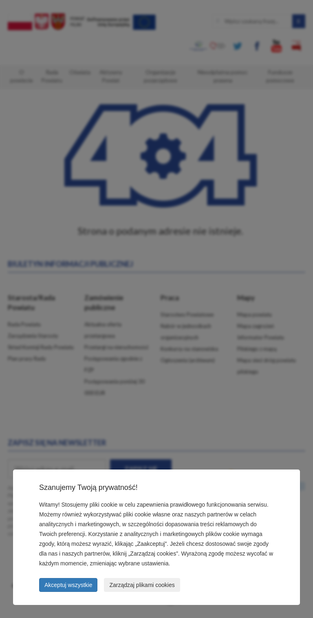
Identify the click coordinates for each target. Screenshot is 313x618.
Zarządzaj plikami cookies (141, 585)
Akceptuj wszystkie (68, 585)
